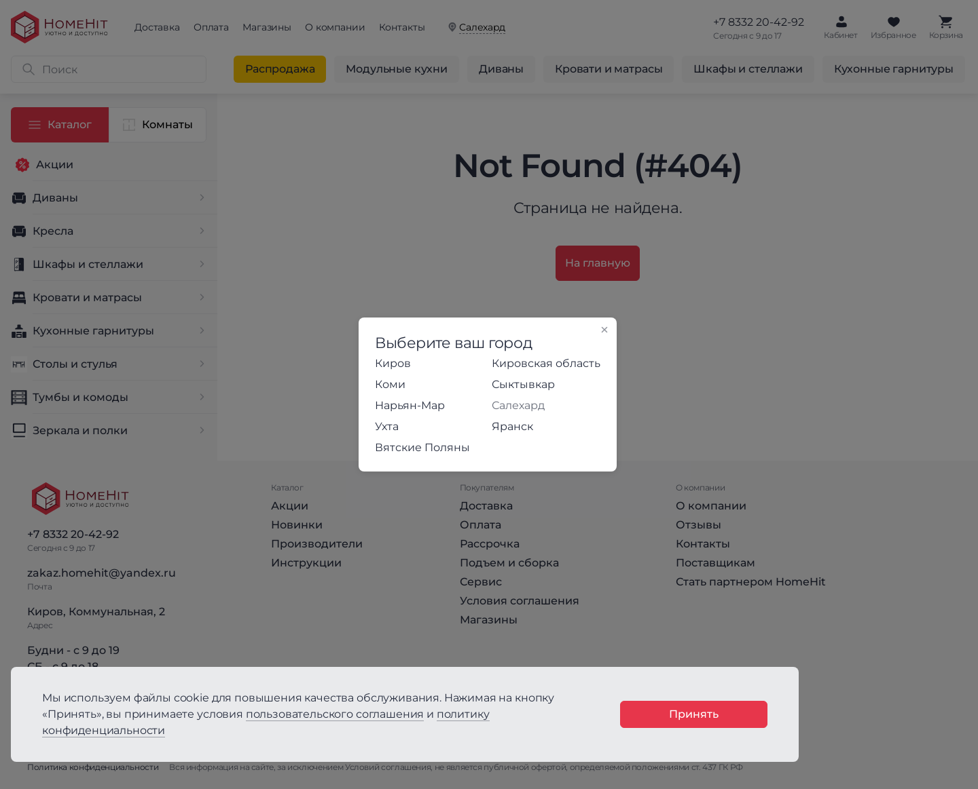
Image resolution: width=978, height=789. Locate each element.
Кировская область (546, 363)
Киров (393, 363)
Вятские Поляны (422, 447)
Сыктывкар (523, 384)
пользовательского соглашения (335, 714)
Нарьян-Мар (410, 405)
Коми (390, 384)
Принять (694, 714)
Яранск (512, 426)
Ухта (387, 426)
